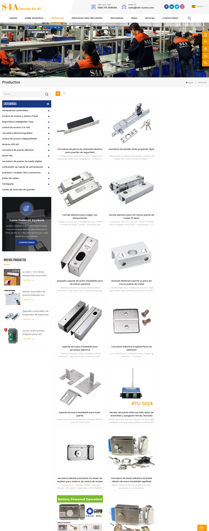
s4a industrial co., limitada (19, 464)
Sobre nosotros (34, 18)
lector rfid (7, 155)
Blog (113, 496)
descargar (116, 18)
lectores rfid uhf (10, 144)
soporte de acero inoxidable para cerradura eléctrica (150, 191)
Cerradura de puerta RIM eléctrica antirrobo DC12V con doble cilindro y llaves (150, 296)
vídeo (134, 18)
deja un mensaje (193, 528)
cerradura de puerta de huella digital (22, 161)
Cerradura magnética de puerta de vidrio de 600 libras (83, 489)
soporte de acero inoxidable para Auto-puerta (73, 243)
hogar (114, 469)
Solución (115, 487)
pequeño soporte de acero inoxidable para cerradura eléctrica (73, 191)
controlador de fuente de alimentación (22, 167)
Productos (57, 18)
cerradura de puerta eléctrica (18, 150)
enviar (152, 434)
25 (161, 316)
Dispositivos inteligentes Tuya (18, 121)
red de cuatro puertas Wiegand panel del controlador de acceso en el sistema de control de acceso (35, 332)
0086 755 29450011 (107, 7)
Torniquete (7, 184)
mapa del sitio (118, 501)
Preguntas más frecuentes (87, 18)
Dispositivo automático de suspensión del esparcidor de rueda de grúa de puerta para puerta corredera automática (35, 313)
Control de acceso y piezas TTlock (20, 116)
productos (116, 478)
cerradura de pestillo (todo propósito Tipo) (112, 138)
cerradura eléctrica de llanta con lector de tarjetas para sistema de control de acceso (150, 243)
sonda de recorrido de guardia (18, 189)
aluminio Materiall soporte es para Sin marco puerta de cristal (111, 191)
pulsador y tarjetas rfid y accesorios (21, 172)
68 (196, 316)
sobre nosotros (118, 473)
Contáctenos (170, 18)
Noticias (150, 18)
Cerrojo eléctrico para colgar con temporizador (150, 138)
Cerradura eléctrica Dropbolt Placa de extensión (189, 191)
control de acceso (72, 478)
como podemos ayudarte (26, 220)
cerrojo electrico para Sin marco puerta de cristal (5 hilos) (189, 138)
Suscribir (156, 489)
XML (79, 526)
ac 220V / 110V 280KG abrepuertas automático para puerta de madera (34, 273)
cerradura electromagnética (17, 133)
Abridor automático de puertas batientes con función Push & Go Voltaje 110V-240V (35, 293)
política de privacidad (93, 526)
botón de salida (10, 178)
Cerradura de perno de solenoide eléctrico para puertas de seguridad (73, 138)
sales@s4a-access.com (141, 7)
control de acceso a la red (16, 127)
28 (182, 316)
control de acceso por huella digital (79, 495)
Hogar (13, 18)
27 (175, 316)
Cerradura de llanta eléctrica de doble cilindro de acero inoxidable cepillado (189, 243)
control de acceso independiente (19, 138)
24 (154, 316)
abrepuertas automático (15, 110)
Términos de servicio (121, 506)
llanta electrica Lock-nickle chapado (189, 296)
